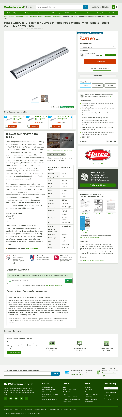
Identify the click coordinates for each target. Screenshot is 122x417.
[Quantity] (82, 61)
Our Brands (88, 389)
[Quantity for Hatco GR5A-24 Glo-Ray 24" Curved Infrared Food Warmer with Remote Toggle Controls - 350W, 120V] (28, 126)
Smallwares (41, 13)
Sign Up (55, 373)
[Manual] (98, 206)
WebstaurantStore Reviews (71, 399)
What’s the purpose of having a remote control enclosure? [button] (29, 297)
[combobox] (59, 7)
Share (55, 107)
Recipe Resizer (47, 397)
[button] (35, 99)
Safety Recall (67, 401)
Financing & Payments (92, 394)
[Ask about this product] (39, 281)
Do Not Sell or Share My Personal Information (62, 409)
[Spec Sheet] (85, 206)
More (114, 13)
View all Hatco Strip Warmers (98, 164)
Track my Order (111, 392)
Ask (68, 281)
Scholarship (88, 397)
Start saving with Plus (77, 374)
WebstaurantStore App (49, 392)
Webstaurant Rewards (49, 389)
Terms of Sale (8, 409)
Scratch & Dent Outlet (70, 389)
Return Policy (89, 401)
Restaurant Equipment (14, 13)
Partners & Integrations (49, 399)
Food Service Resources (70, 397)
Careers (87, 392)
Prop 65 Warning (32, 249)
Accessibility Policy (40, 409)
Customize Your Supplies (50, 394)
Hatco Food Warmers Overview (59, 151)
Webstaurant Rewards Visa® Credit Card (102, 70)
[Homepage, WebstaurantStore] (18, 7)
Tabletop (67, 13)
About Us (88, 387)
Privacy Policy (58, 285)
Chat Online (108, 396)
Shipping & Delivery (111, 399)
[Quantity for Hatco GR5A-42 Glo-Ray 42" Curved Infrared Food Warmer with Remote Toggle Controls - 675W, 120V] (6, 126)
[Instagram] (5, 398)
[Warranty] (111, 206)
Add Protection (110, 55)
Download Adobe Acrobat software (89, 237)
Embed (62, 154)
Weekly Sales (67, 392)
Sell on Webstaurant (91, 399)
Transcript (55, 154)
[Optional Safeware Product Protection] (85, 224)
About (49, 154)
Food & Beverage (55, 13)
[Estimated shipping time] (110, 96)
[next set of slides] (74, 122)
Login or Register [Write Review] (14, 352)
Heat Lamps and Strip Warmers (99, 260)
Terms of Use (48, 285)
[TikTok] (21, 398)
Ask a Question (67, 107)
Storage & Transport (103, 13)
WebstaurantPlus (47, 387)
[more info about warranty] (101, 56)
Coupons (66, 394)
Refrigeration (29, 13)
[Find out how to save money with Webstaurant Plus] (6, 117)
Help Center (111, 388)
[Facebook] (16, 398)
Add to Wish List (97, 75)
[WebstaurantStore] (20, 384)
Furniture (90, 13)
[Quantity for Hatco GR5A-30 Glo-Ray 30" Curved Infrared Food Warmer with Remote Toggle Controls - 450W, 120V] (51, 126)
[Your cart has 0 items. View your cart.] (115, 7)
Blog (64, 387)
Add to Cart (12, 126)
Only (81, 36)
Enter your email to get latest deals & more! (21, 370)
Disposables (79, 13)
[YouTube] (10, 398)
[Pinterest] (26, 398)
